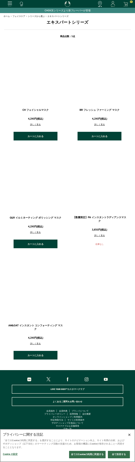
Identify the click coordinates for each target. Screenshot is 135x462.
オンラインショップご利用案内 (67, 417)
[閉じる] (129, 435)
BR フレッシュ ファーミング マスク (99, 110)
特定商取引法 (57, 420)
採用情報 (74, 414)
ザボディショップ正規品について (67, 423)
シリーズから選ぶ (36, 16)
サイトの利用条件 (76, 420)
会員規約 (50, 411)
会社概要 (86, 414)
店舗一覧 (67, 429)
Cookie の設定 (10, 454)
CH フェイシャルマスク (35, 110)
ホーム (7, 16)
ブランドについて (80, 411)
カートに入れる (35, 136)
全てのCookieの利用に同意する (87, 454)
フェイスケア (19, 16)
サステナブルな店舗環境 (67, 426)
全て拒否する (119, 454)
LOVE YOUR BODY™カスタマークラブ (67, 389)
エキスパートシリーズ (58, 16)
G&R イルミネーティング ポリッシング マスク (35, 218)
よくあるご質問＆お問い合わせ (67, 402)
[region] (67, 445)
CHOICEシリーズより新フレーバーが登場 (68, 10)
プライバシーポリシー (54, 414)
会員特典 (63, 411)
